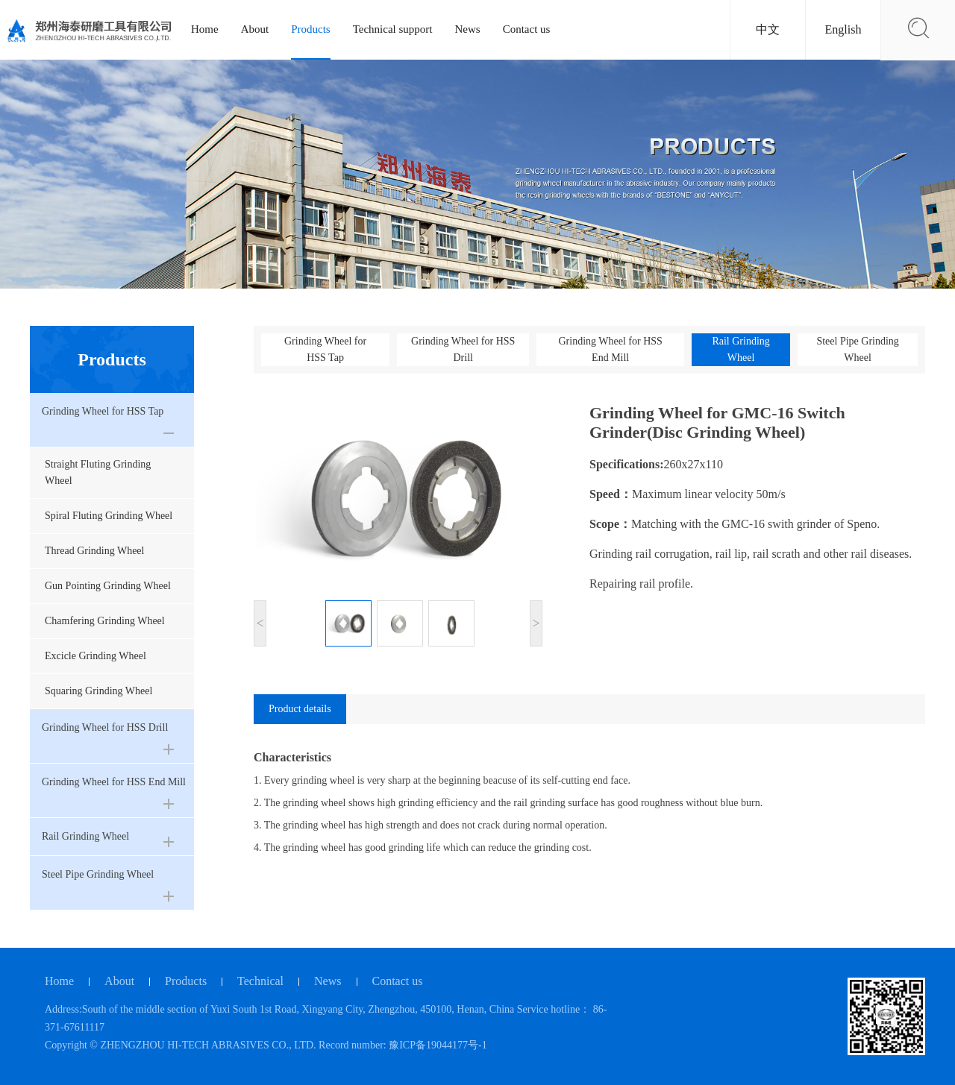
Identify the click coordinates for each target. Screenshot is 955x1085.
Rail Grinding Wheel (740, 349)
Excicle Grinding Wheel (95, 655)
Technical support (393, 29)
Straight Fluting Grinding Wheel (98, 472)
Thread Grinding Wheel (94, 550)
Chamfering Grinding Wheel (105, 620)
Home (205, 29)
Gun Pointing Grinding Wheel (108, 585)
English (843, 29)
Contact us (527, 29)
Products (311, 29)
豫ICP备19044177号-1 (437, 1045)
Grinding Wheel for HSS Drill (463, 349)
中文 (768, 29)
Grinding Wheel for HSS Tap (325, 349)
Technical (260, 981)
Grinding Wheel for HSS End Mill (610, 349)
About (255, 29)
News (467, 29)
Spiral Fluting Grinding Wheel (108, 515)
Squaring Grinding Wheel (98, 690)
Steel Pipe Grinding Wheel (857, 349)
